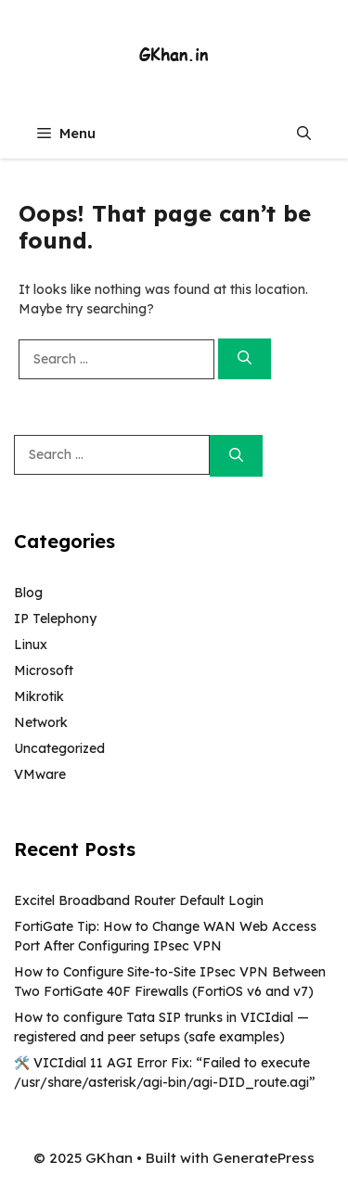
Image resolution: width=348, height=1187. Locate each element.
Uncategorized (59, 748)
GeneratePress (264, 1158)
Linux (30, 644)
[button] (303, 133)
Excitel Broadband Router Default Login (139, 900)
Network (41, 722)
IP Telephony (55, 618)
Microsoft (43, 670)
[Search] (244, 359)
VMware (40, 774)
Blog (28, 592)
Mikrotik (39, 696)
